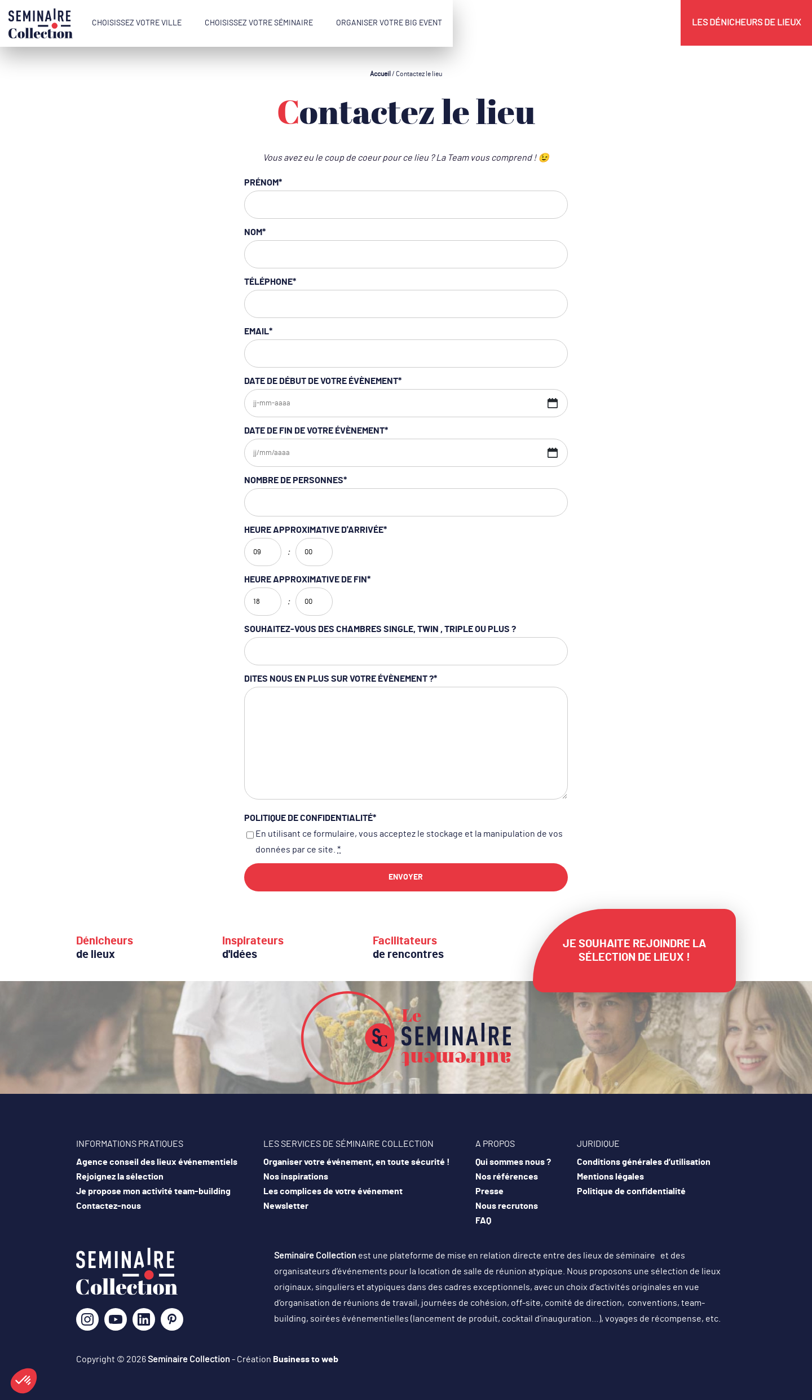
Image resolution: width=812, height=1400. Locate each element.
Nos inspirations (295, 1176)
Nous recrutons (506, 1206)
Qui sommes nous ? (513, 1162)
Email (258, 331)
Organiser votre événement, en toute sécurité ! (356, 1162)
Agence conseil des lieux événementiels (156, 1162)
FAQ (483, 1220)
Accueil (380, 73)
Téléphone (270, 281)
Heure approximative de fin (307, 579)
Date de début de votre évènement (322, 381)
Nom (255, 232)
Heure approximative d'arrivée (315, 530)
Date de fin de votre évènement (316, 430)
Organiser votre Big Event (389, 23)
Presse (489, 1191)
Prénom (263, 182)
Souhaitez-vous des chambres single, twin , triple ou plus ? (380, 629)
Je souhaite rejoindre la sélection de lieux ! (634, 950)
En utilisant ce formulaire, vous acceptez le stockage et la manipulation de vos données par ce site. (409, 841)
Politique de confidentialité (310, 818)
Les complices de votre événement (333, 1191)
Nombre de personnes (295, 480)
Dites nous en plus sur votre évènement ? (340, 678)
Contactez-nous (108, 1206)
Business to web (305, 1359)
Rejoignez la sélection (120, 1176)
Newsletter (285, 1206)
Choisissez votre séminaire (259, 23)
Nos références (506, 1176)
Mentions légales (610, 1176)
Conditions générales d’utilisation (643, 1162)
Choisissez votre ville (137, 23)
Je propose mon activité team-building (153, 1191)
